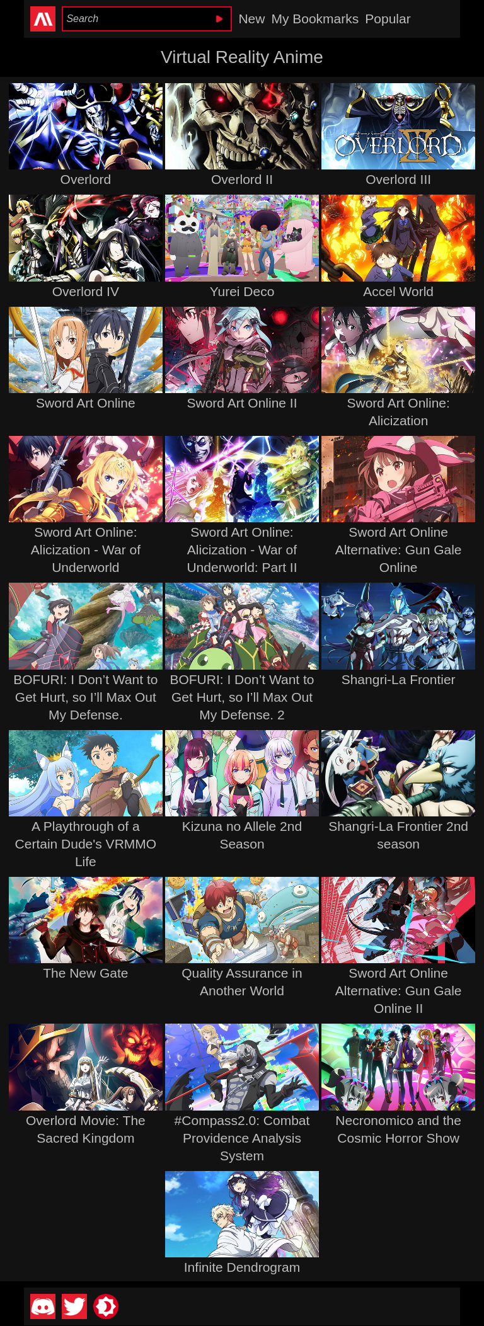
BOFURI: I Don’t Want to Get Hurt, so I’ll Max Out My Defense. (85, 697)
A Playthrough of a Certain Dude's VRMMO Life (86, 844)
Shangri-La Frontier (399, 679)
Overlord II (242, 179)
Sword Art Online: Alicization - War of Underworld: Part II (242, 549)
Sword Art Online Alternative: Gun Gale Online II (398, 990)
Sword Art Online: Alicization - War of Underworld (86, 549)
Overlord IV (85, 291)
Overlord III (398, 179)
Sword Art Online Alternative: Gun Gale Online (398, 549)
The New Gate (85, 973)
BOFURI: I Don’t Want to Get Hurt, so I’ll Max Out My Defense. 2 (242, 697)
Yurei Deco (242, 291)
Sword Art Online (85, 403)
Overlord (86, 179)
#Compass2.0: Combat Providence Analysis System (242, 1138)
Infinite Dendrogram (242, 1267)
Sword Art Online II (242, 403)
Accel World (398, 291)
